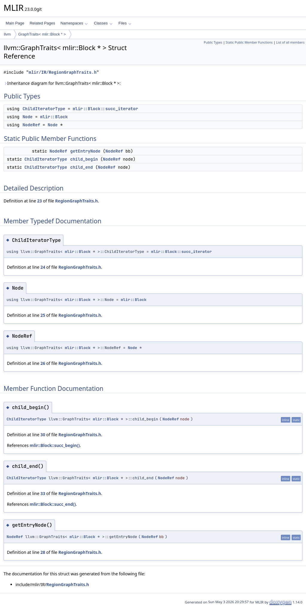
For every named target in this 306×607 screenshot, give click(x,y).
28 (42, 552)
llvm (7, 34)
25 (42, 315)
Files (125, 23)
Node (27, 116)
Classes (103, 23)
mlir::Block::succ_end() (53, 504)
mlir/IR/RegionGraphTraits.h (63, 72)
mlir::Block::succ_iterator (105, 108)
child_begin (84, 159)
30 (42, 434)
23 (39, 201)
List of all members (290, 42)
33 (42, 493)
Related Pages (42, 23)
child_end (81, 167)
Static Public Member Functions (249, 42)
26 (42, 363)
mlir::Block (54, 116)
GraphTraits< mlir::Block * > (42, 34)
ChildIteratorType (43, 108)
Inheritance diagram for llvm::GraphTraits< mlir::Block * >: (62, 83)
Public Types (213, 42)
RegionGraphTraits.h (76, 201)
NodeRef (31, 124)
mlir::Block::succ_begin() (54, 445)
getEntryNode (85, 151)
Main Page (15, 23)
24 (42, 267)
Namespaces (74, 23)
